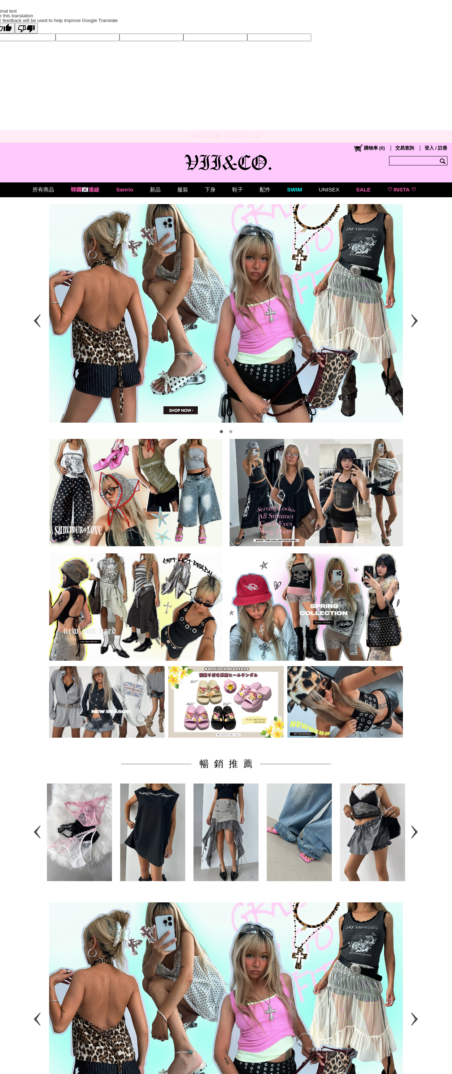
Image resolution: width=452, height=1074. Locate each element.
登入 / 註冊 (436, 148)
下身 (210, 189)
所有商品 (43, 189)
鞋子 (237, 189)
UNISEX (329, 189)
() (369, 148)
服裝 (182, 189)
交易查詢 (404, 148)
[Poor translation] (26, 28)
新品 (155, 189)
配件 (265, 189)
